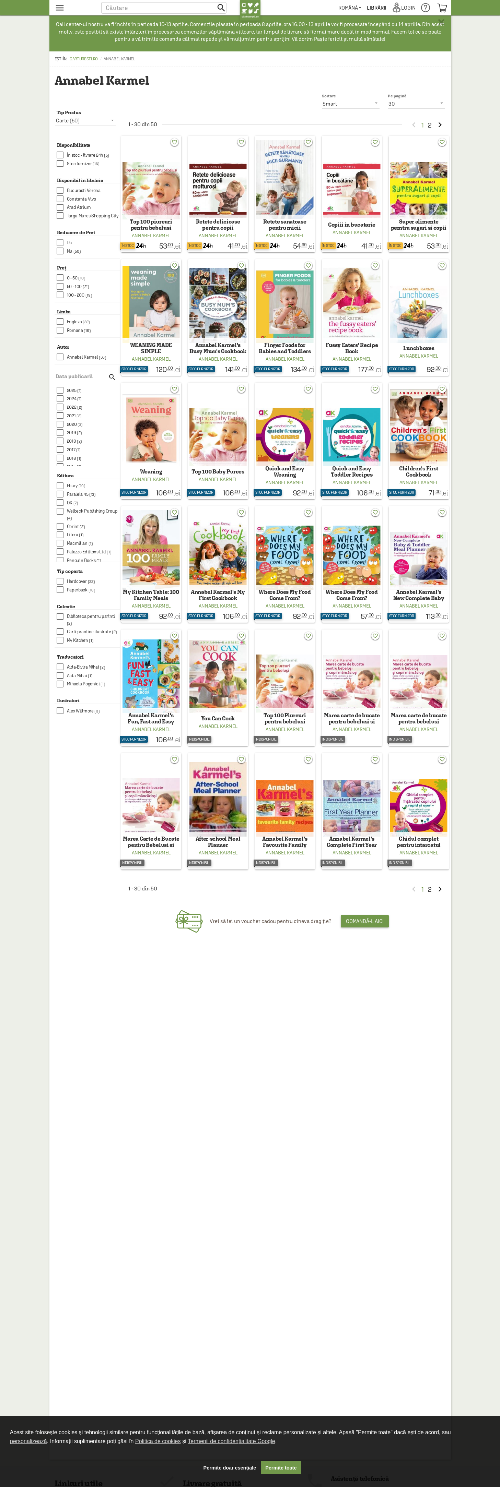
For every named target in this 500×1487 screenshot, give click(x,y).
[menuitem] (352, 7)
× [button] (441, 22)
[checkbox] (88, 155)
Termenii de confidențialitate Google (231, 1441)
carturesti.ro (84, 59)
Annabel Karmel (151, 240)
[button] (163, 7)
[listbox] (416, 103)
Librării (379, 8)
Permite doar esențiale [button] (230, 1468)
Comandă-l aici (365, 950)
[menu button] (74, 7)
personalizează (28, 1441)
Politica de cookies (158, 1441)
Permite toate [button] (280, 1468)
